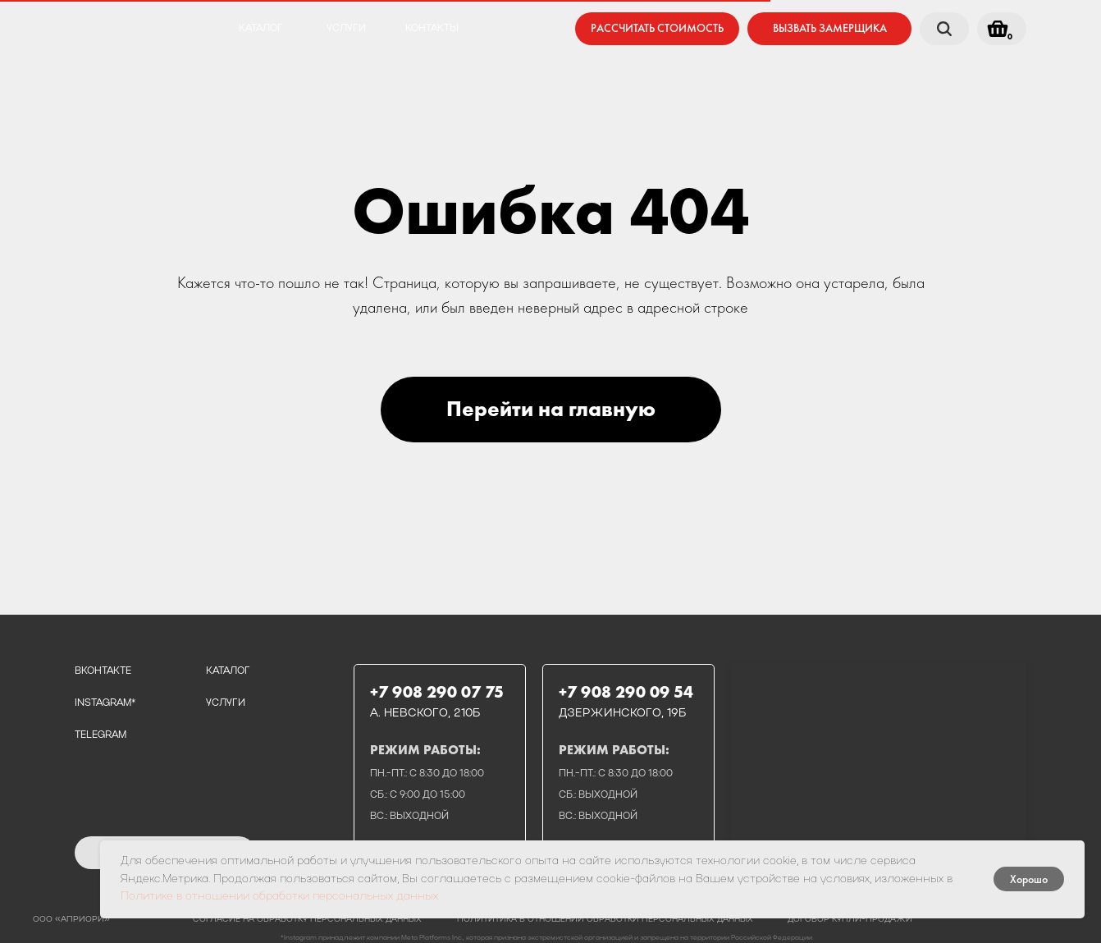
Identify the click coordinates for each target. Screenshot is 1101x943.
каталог (261, 29)
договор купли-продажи (850, 919)
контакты (432, 29)
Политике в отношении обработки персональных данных (279, 896)
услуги (346, 29)
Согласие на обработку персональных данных (307, 919)
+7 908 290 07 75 (437, 692)
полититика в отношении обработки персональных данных (605, 919)
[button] (829, 28)
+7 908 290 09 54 (626, 692)
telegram (100, 735)
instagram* (105, 703)
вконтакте (103, 671)
